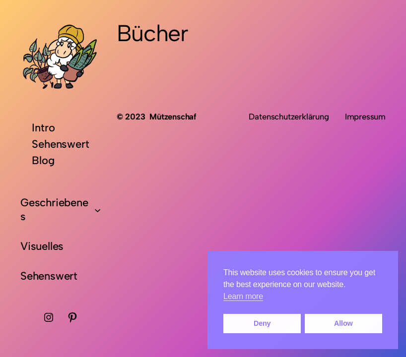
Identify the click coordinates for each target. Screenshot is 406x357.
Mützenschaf (173, 116)
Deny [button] (262, 323)
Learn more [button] (243, 296)
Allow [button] (343, 323)
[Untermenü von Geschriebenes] (97, 209)
